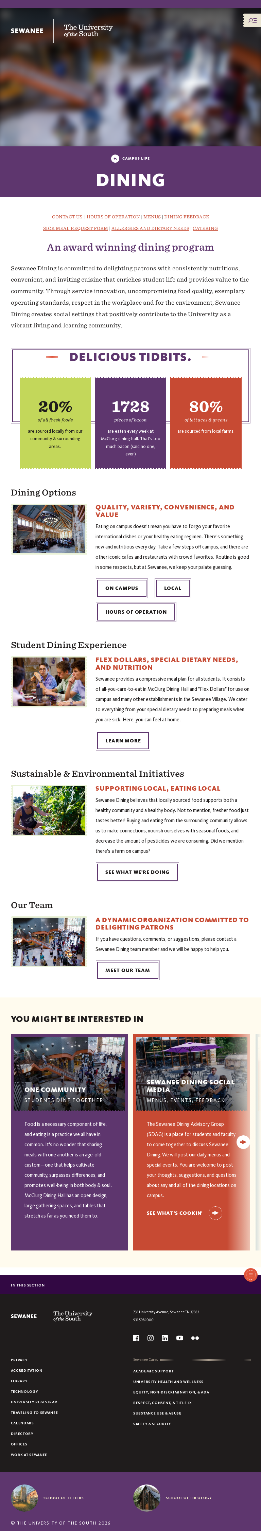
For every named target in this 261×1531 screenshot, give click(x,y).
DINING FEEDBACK (186, 216)
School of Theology (189, 1497)
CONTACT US (67, 216)
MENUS (152, 216)
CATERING (205, 228)
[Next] (243, 1142)
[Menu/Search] (252, 20)
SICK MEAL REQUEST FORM (75, 228)
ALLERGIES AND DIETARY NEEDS (150, 228)
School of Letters (64, 1497)
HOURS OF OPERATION (113, 216)
